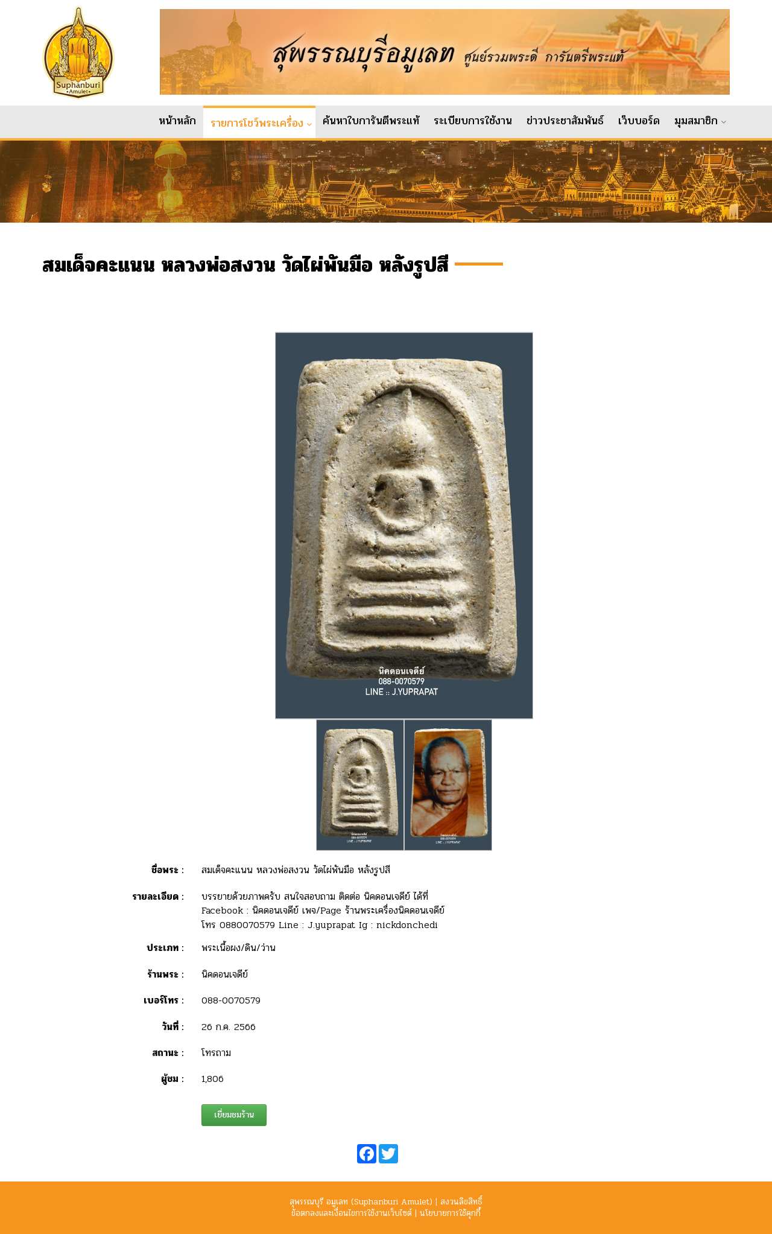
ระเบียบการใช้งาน (473, 120)
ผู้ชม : (172, 1089)
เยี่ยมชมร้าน (234, 1124)
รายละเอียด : (157, 906)
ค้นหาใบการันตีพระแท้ (371, 120)
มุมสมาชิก (696, 120)
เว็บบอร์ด (639, 120)
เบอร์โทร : (163, 1010)
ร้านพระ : (165, 984)
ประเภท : (165, 958)
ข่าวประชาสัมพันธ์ (565, 120)
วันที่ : (172, 1036)
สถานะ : (167, 1062)
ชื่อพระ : (167, 880)
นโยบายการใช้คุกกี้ (450, 1213)
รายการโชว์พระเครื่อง (256, 123)
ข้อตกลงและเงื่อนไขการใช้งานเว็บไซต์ (351, 1213)
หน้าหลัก (177, 120)
